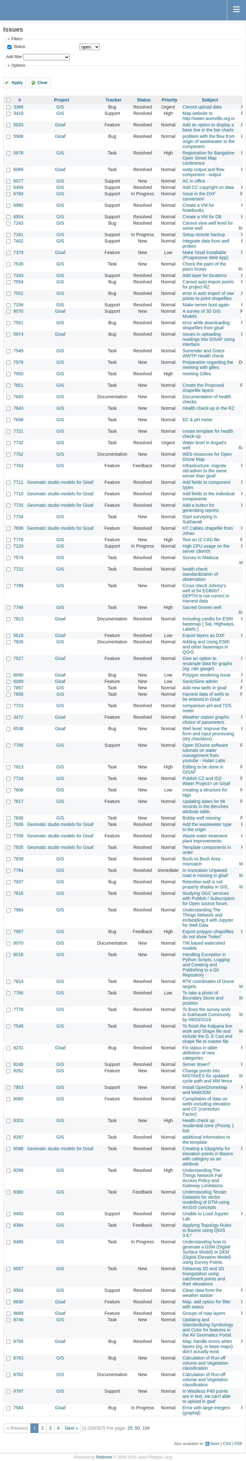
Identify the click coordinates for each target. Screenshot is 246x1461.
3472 (18, 717)
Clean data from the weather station (202, 1293)
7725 (18, 505)
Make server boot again (205, 304)
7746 (18, 607)
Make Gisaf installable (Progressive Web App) (205, 255)
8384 (18, 1225)
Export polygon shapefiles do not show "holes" (208, 934)
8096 (18, 1148)
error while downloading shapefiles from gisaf (206, 325)
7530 (18, 263)
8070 (18, 943)
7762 (18, 454)
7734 (18, 516)
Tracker (113, 99)
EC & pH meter (197, 419)
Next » (71, 1428)
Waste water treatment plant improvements (204, 838)
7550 (18, 373)
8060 (18, 1098)
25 (130, 1428)
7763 (18, 465)
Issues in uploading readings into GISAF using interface (208, 339)
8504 (18, 1290)
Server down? (196, 1064)
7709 (18, 835)
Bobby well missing (201, 817)
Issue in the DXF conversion (199, 196)
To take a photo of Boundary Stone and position (202, 998)
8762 (18, 1374)
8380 (18, 1192)
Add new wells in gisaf (204, 687)
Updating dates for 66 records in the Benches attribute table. (205, 806)
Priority (169, 99)
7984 (18, 909)
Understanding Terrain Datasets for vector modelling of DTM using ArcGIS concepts (205, 1199)
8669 (18, 1313)
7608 (18, 789)
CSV (227, 1444)
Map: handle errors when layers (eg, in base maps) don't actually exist (207, 1346)
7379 (18, 252)
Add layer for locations (204, 275)
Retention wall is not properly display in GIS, (205, 884)
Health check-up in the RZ (208, 408)
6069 (18, 169)
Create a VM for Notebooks (198, 208)
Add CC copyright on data (208, 187)
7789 (18, 585)
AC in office (193, 181)
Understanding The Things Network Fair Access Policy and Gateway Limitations (202, 1178)
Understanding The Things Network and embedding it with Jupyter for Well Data (207, 917)
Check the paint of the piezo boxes (204, 266)
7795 (18, 745)
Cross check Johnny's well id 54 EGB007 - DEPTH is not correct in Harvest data (205, 593)
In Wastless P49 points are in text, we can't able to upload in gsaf (206, 1396)
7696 (18, 528)
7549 (18, 350)
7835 (18, 641)
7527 (18, 658)
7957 (18, 931)
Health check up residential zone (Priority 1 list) (208, 1125)
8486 (18, 1241)
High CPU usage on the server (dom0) (205, 548)
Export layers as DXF (203, 635)
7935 (18, 847)
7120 (18, 546)
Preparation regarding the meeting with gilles (207, 365)
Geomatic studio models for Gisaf (60, 482)
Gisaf (60, 124)
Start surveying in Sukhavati (199, 519)
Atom (214, 1444)
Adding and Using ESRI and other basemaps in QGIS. (205, 647)
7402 (18, 241)
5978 (18, 152)
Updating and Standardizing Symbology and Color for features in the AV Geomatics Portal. (207, 1327)
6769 (18, 193)
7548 (18, 1026)
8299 (18, 1170)
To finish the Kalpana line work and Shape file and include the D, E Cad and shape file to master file (207, 1033)
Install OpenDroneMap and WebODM (204, 1090)
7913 (18, 766)
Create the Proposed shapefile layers (203, 388)
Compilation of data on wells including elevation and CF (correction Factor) (206, 1106)
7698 (18, 419)
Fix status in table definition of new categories (199, 1052)
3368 (18, 106)
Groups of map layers (203, 1313)
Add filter (14, 57)
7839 (18, 858)
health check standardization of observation (200, 574)
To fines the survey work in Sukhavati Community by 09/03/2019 (206, 1014)
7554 (18, 281)
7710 (18, 493)
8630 (18, 1301)
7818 (18, 893)
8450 (18, 1213)
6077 (18, 181)
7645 (18, 396)
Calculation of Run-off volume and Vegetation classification (205, 1363)
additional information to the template (206, 1140)
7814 (18, 981)
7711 (18, 482)
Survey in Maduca (200, 557)
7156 (18, 304)
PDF (238, 1444)
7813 (18, 618)
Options (18, 65)
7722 (18, 569)
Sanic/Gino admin (200, 681)
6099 (18, 681)
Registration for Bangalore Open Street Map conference (208, 158)
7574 (18, 557)
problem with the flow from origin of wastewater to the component (208, 141)
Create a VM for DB (201, 216)
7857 (18, 687)
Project (61, 99)
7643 (18, 408)
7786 (18, 992)
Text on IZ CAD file (201, 539)
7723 (18, 705)
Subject (210, 99)
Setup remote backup (203, 234)
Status (18, 46)
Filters (16, 39)
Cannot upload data (201, 106)
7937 (18, 881)
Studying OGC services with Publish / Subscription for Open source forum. (208, 898)
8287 (18, 1137)
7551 (18, 322)
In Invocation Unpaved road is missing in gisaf (205, 873)
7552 (18, 293)
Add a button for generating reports (200, 508)
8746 (18, 1319)
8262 (18, 1070)
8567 (18, 1268)
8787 (18, 1391)
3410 (18, 113)
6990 (18, 205)
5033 (18, 124)
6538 (18, 728)
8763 (18, 1357)
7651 (18, 385)
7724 (18, 778)
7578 (18, 362)
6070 (18, 311)
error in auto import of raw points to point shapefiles (208, 296)
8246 (18, 1064)
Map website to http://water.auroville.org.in (208, 116)
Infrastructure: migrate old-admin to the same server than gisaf (204, 470)
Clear (42, 82)
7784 (18, 870)
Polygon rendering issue (206, 675)
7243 (18, 223)
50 (137, 1428)
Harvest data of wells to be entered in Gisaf (205, 697)
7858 (18, 694)
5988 (18, 136)
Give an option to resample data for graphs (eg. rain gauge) (207, 663)
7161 (18, 234)
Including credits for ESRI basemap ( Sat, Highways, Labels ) (208, 624)
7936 (18, 824)
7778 (18, 1009)
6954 (18, 216)
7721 (18, 431)
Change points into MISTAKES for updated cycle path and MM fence (207, 1075)
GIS (60, 106)
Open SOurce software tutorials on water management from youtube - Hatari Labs (205, 753)
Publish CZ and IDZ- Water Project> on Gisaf (206, 781)
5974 (18, 334)
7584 (18, 1407)
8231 (18, 1047)
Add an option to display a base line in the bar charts (208, 127)
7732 (18, 442)
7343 (18, 275)
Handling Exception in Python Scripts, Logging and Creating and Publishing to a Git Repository (206, 965)
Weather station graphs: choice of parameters (206, 720)
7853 (18, 1087)
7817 (18, 801)
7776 (18, 539)
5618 (18, 635)
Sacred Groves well (201, 607)
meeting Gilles (196, 373)
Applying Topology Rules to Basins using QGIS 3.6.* (206, 1230)
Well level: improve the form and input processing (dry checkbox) (208, 733)
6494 (18, 187)
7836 (18, 817)
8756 (18, 1341)
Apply (17, 82)
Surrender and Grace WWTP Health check (203, 353)
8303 (18, 1120)
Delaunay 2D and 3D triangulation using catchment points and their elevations (203, 1276)
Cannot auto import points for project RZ (208, 284)
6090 (18, 675)
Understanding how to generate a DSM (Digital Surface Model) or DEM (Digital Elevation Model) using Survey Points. (206, 1252)
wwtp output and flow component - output (203, 172)
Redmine (104, 1457)
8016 (18, 954)
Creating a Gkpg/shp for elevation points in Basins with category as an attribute (207, 1156)
